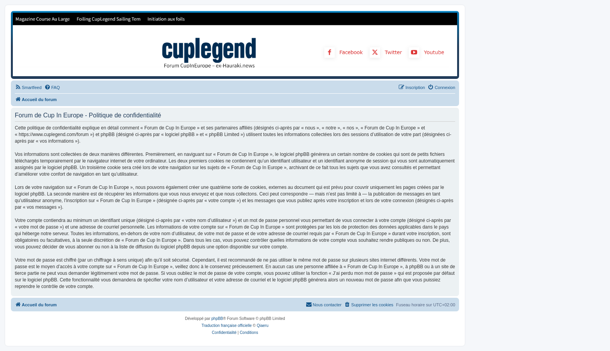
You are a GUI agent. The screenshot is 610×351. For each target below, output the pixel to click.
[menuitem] (28, 87)
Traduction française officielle (227, 325)
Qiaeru (262, 325)
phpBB (217, 318)
